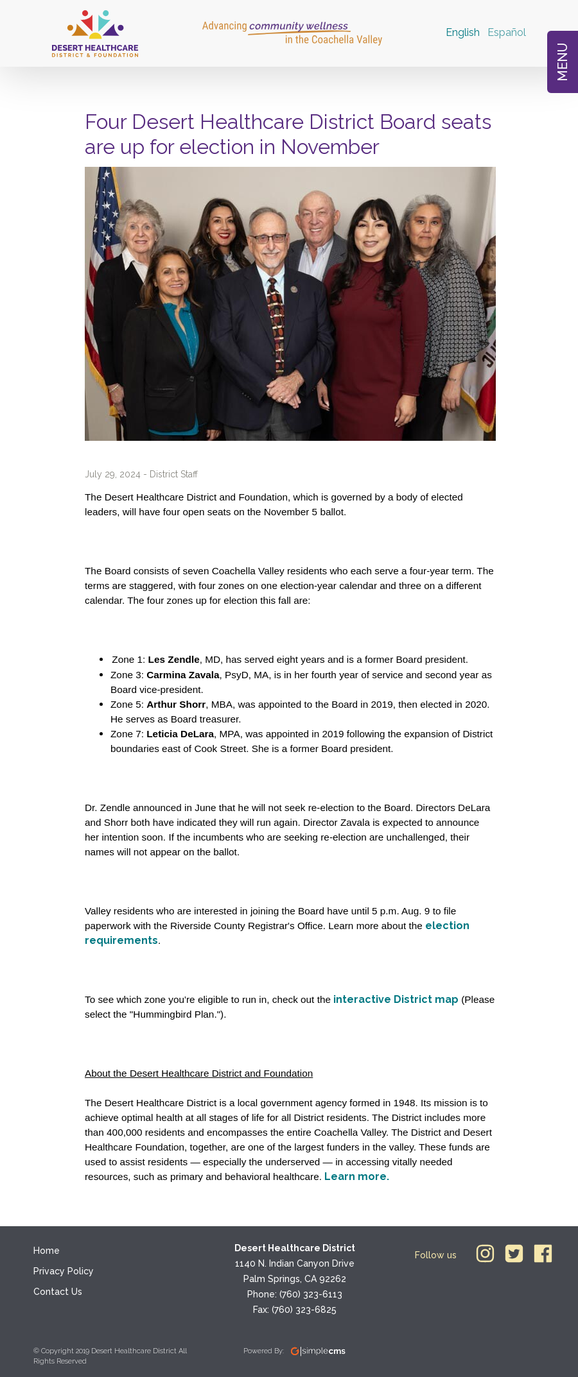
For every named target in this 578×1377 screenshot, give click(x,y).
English (463, 32)
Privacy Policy (63, 1271)
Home (46, 1250)
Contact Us (57, 1292)
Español (506, 32)
